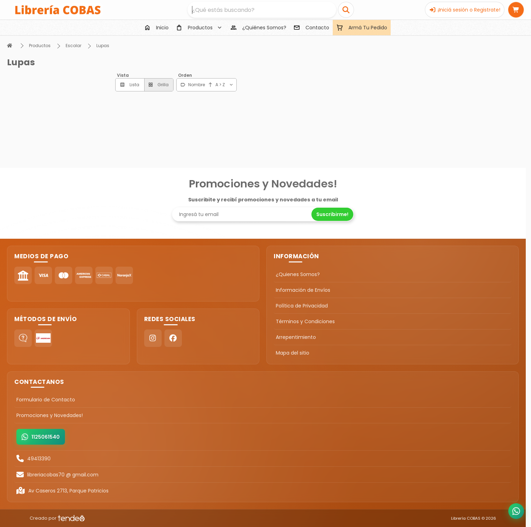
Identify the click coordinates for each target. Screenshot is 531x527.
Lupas (102, 46)
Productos (40, 46)
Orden (185, 75)
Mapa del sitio (292, 352)
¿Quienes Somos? (298, 274)
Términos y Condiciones (305, 321)
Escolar (73, 46)
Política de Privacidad (302, 305)
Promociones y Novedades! (49, 415)
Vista (123, 75)
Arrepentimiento (296, 337)
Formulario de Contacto (45, 399)
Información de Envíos (303, 290)
